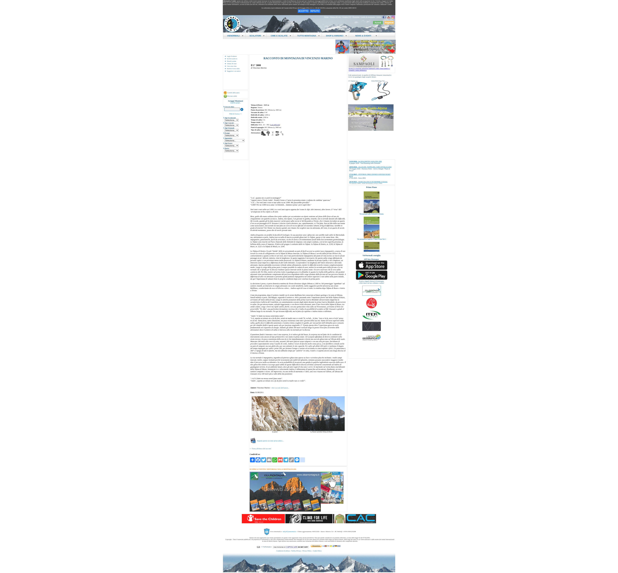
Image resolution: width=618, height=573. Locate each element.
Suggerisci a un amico (234, 71)
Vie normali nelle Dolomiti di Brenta (371, 220)
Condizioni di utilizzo (283, 551)
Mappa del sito (335, 17)
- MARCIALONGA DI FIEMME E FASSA (368, 182)
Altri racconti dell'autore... (280, 388)
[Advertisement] (266, 147)
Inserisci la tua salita (233, 68)
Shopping (355, 17)
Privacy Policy (307, 551)
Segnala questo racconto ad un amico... (267, 441)
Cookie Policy (317, 551)
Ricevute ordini (232, 96)
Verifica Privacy (296, 551)
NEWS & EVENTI (365, 36)
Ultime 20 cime (232, 64)
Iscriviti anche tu (232, 59)
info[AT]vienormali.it (289, 531)
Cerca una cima (232, 66)
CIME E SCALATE (281, 36)
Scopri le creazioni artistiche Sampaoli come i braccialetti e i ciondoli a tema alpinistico (372, 68)
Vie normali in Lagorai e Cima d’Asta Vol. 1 (371, 245)
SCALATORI (257, 36)
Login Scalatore (232, 56)
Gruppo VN (346, 17)
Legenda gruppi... (235, 103)
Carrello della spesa (233, 93)
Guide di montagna (368, 17)
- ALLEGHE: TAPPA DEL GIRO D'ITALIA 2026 (370, 167)
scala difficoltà (274, 125)
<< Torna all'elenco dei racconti (260, 449)
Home (326, 17)
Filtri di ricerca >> (235, 114)
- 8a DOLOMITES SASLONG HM (365, 161)
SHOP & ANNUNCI (336, 36)
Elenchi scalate (231, 61)
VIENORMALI (235, 36)
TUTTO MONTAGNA (308, 36)
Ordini (378, 17)
